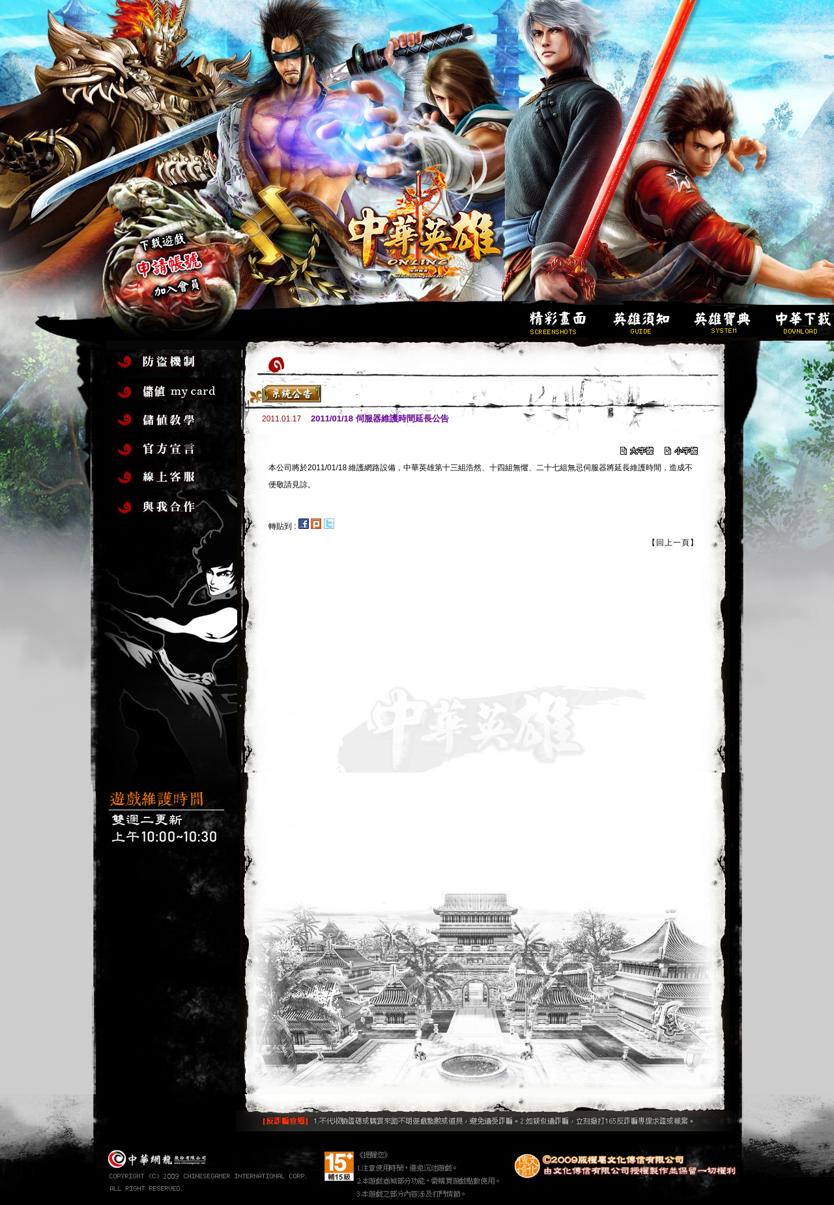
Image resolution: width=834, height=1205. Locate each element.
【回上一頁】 (673, 542)
